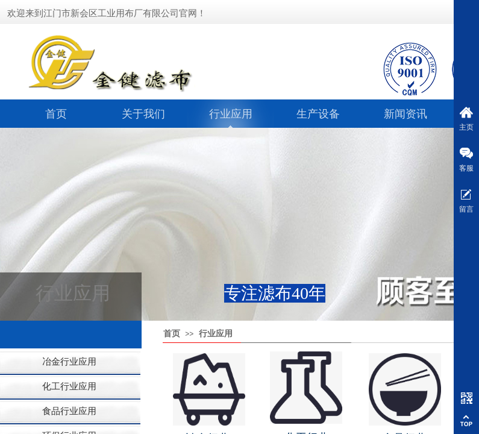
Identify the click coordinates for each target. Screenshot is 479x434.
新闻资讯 (405, 114)
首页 (56, 114)
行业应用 (230, 114)
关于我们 (143, 114)
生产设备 (318, 114)
